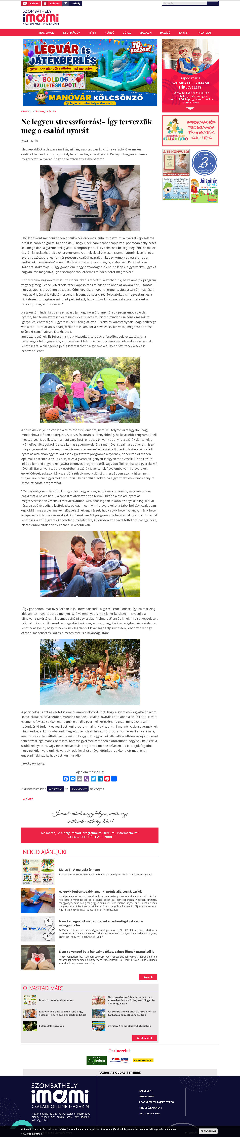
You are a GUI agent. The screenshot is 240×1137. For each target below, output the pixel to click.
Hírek (92, 32)
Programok (46, 32)
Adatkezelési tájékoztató (156, 1102)
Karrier (184, 32)
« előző (28, 799)
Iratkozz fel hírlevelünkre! (89, 837)
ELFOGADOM (208, 1131)
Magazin (146, 32)
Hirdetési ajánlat (150, 1107)
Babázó (165, 32)
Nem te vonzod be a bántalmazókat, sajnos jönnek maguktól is (106, 952)
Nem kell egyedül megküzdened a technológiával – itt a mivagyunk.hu (101, 923)
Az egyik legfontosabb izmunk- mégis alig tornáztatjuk (100, 891)
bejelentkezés (79, 789)
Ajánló (109, 32)
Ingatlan (204, 32)
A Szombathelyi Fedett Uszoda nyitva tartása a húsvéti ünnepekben (132, 1013)
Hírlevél (34, 3)
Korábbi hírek (145, 1038)
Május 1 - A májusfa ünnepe (79, 870)
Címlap (29, 32)
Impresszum (146, 1096)
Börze (127, 32)
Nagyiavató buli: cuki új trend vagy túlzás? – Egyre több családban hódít (62, 1013)
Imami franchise (149, 1113)
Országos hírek (45, 111)
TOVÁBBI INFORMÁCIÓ (32, 1134)
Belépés (55, 3)
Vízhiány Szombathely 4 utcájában (129, 1026)
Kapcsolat (146, 1090)
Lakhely (75, 3)
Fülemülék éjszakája (51, 1026)
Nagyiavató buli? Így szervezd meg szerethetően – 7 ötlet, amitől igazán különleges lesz (131, 1000)
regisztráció (55, 789)
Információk (71, 32)
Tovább (148, 977)
